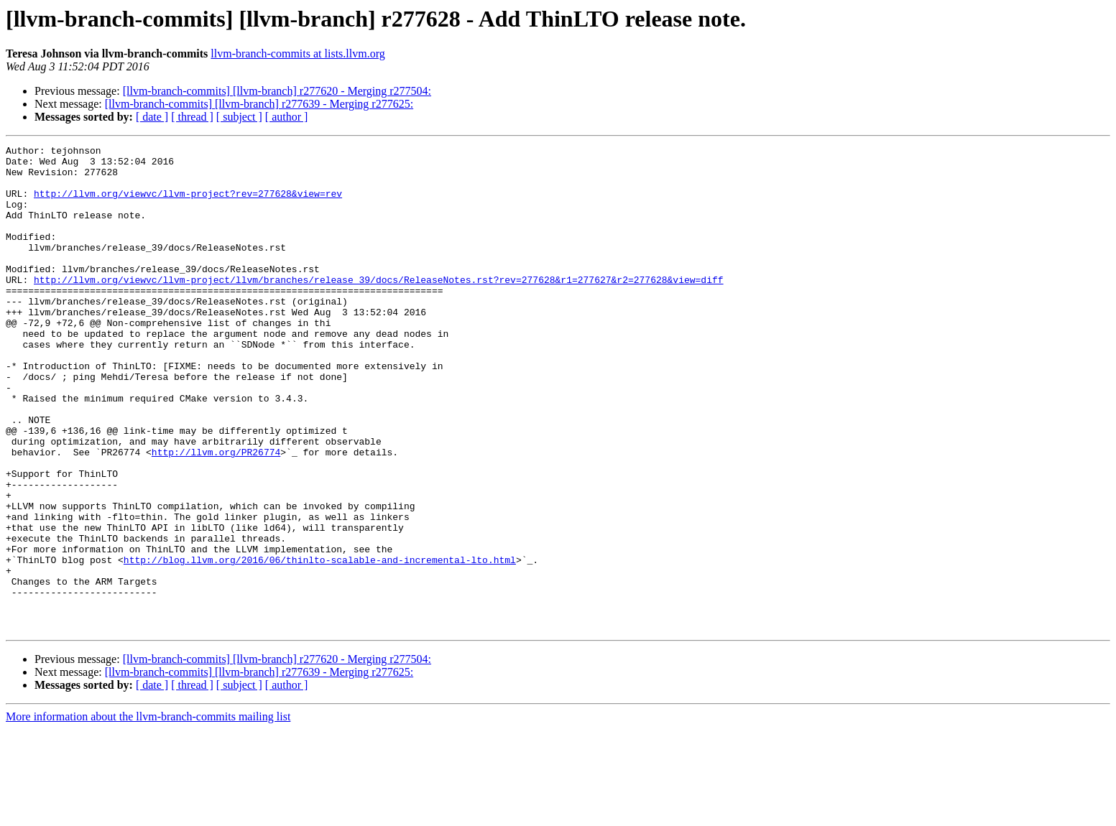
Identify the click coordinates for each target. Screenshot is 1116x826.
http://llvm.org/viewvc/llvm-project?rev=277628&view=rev (188, 204)
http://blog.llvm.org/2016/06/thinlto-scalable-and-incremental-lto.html (320, 643)
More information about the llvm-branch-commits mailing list (148, 813)
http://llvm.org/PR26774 (216, 514)
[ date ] (152, 117)
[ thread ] (192, 117)
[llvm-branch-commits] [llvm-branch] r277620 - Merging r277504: (277, 91)
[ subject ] (239, 117)
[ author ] (286, 117)
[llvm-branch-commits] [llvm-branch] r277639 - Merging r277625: (259, 104)
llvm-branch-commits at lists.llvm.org (297, 53)
